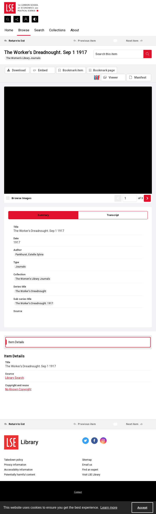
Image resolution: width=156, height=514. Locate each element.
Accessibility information (18, 469)
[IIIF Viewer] (113, 77)
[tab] (43, 215)
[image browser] (19, 198)
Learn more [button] (108, 507)
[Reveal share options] (16, 19)
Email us (87, 464)
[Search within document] (147, 54)
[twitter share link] (85, 440)
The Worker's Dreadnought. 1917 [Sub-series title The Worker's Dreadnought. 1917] (34, 303)
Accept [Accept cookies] (142, 507)
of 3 (140, 198)
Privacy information (15, 464)
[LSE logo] (21, 8)
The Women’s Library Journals (23, 58)
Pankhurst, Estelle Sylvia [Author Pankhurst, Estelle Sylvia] (29, 254)
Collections (57, 30)
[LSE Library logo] (21, 442)
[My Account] (26, 19)
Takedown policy (13, 459)
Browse (23, 30)
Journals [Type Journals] (20, 266)
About (74, 30)
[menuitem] (78, 491)
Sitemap (87, 459)
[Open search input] (7, 19)
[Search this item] (118, 54)
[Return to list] (23, 40)
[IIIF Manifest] (138, 77)
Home (9, 30)
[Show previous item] (117, 198)
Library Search (14, 377)
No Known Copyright (18, 389)
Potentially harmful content (19, 474)
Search (39, 30)
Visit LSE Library (91, 474)
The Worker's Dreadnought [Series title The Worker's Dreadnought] (30, 291)
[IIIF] (96, 77)
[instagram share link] (103, 440)
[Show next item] (147, 198)
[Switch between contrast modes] (35, 19)
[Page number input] (130, 198)
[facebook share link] (94, 440)
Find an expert (90, 469)
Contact (78, 492)
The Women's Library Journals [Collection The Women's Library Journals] (32, 278)
